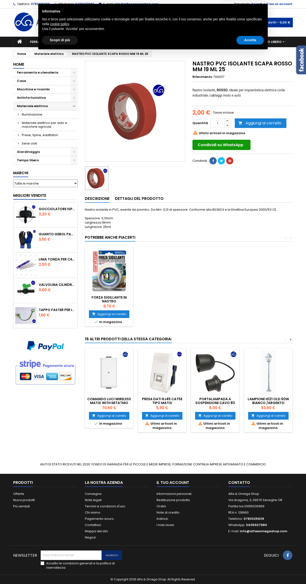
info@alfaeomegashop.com (136, 4)
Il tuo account (173, 482)
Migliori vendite (29, 195)
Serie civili (29, 143)
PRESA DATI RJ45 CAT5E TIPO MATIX (162, 401)
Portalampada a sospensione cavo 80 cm (215, 403)
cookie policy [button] (59, 555)
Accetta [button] (250, 571)
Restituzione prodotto (173, 500)
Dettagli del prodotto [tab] (139, 198)
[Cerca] (153, 22)
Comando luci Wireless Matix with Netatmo (109, 401)
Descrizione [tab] (97, 198)
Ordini (161, 506)
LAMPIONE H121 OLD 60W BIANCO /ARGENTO (268, 401)
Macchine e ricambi (99, 42)
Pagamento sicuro (99, 518)
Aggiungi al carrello (259, 123)
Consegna (93, 493)
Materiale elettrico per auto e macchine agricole (44, 125)
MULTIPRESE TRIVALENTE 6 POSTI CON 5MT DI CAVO (109, 299)
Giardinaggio (196, 42)
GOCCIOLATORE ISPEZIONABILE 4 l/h (57, 209)
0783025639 (40, 4)
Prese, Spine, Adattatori (40, 135)
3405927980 (84, 4)
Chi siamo (92, 512)
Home (18, 64)
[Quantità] (217, 123)
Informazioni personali (174, 493)
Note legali (93, 500)
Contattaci (93, 525)
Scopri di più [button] (60, 571)
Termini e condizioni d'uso (105, 506)
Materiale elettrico (141, 42)
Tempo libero (270, 42)
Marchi (20, 173)
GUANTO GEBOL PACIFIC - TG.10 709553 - (57, 234)
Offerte (18, 493)
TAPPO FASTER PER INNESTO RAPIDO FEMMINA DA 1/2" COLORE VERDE (57, 310)
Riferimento (202, 77)
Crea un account (279, 4)
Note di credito (168, 512)
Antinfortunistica (234, 42)
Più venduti (21, 506)
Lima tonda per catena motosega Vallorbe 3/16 (57, 259)
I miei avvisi (165, 525)
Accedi (256, 4)
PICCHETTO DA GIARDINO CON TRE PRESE (162, 299)
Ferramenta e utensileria (52, 42)
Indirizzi (162, 518)
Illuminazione (32, 114)
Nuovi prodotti (24, 500)
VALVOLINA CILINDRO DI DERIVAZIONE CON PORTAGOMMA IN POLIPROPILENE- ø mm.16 (57, 285)
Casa (171, 42)
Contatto (239, 482)
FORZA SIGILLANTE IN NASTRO (215, 299)
